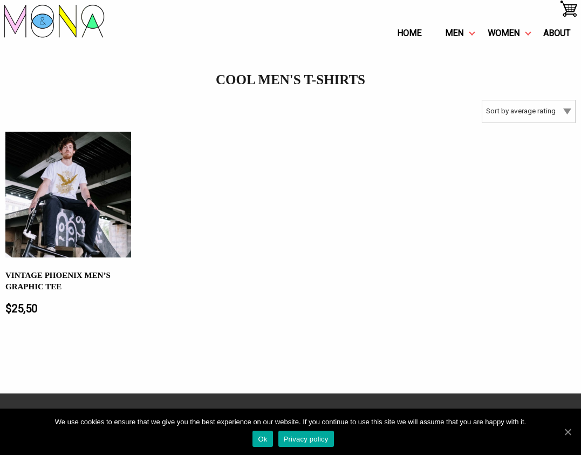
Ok (262, 439)
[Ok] (567, 431)
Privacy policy (306, 439)
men (454, 33)
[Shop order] (529, 111)
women (504, 33)
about (556, 33)
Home (409, 33)
